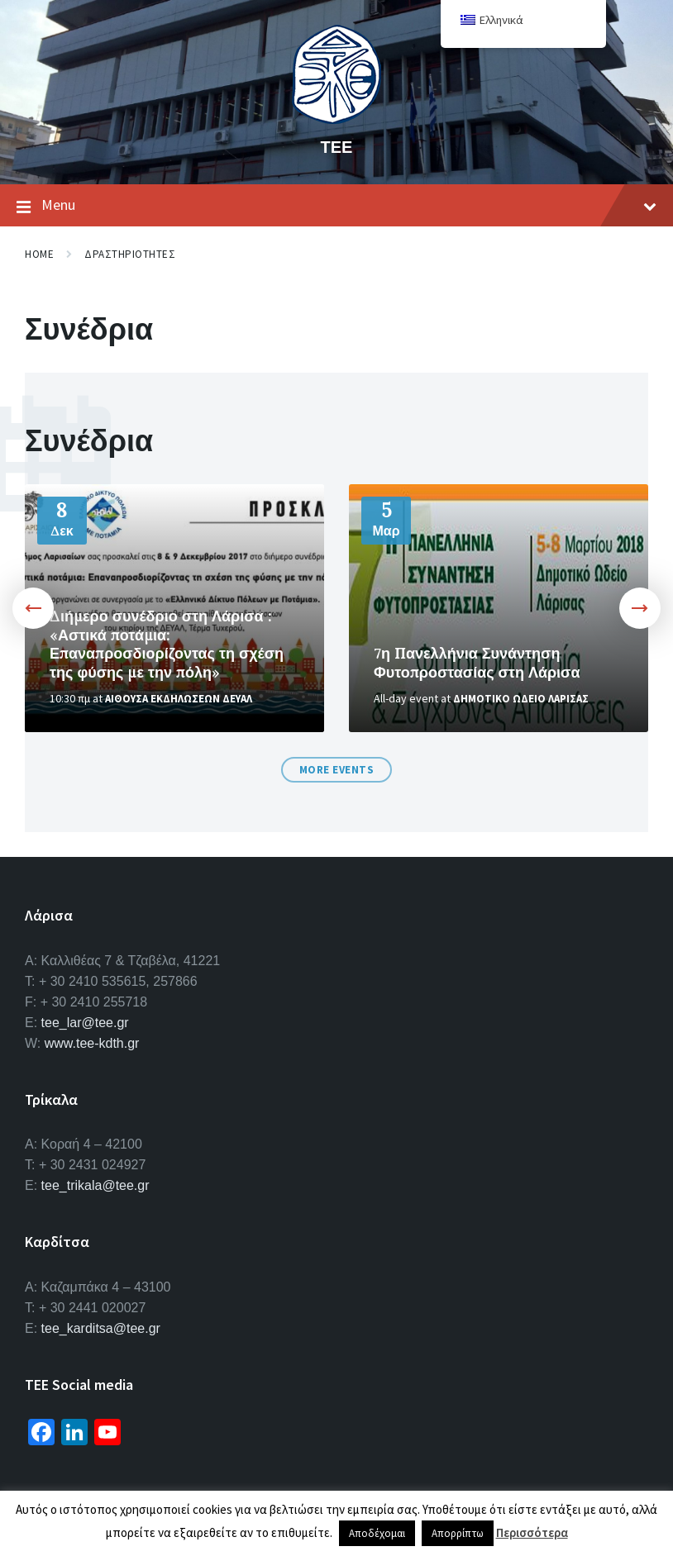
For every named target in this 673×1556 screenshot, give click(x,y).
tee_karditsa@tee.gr (100, 1328)
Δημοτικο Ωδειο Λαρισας (521, 699)
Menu (336, 206)
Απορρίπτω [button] (458, 1533)
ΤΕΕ (337, 146)
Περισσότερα (532, 1532)
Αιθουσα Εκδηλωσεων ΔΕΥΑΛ (178, 699)
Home (39, 254)
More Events (337, 770)
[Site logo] (336, 119)
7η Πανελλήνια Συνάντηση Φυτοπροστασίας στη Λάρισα (477, 663)
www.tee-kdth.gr (92, 1043)
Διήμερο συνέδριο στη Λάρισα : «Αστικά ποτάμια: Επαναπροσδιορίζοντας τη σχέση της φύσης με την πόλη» (167, 644)
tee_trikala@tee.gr (95, 1185)
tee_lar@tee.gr (85, 1023)
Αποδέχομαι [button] (377, 1533)
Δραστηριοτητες (129, 254)
